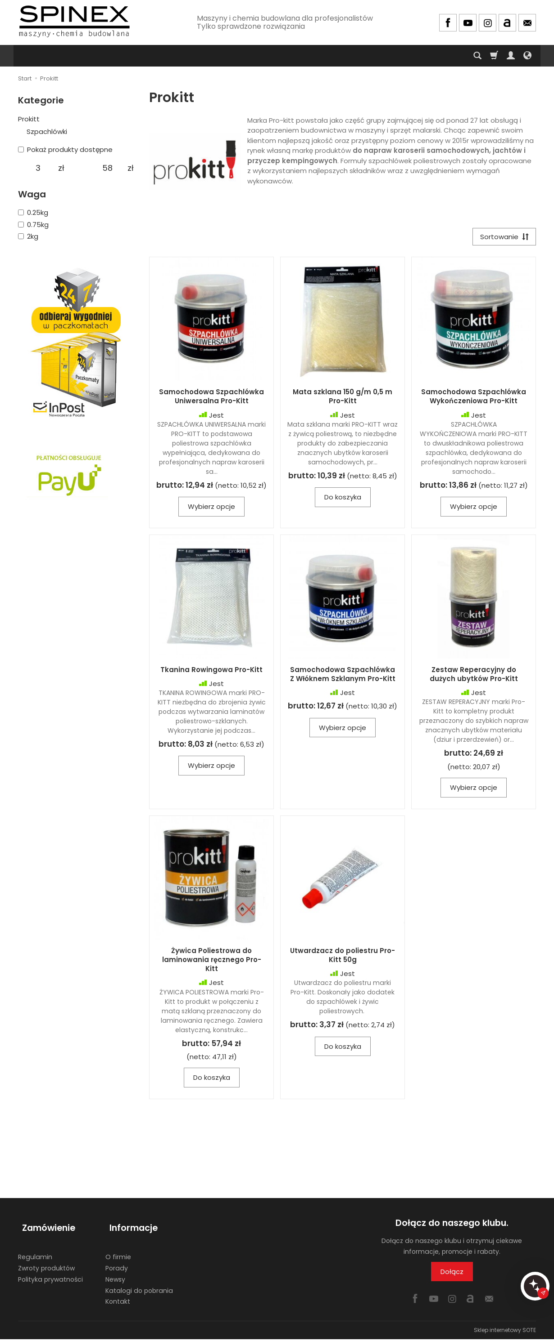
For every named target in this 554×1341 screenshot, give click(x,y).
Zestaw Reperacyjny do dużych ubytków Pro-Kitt (474, 676)
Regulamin (35, 1248)
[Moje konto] (510, 56)
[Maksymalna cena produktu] (107, 168)
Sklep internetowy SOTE (505, 1332)
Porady (116, 1260)
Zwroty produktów (46, 1260)
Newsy (115, 1270)
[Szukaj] (477, 56)
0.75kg (33, 224)
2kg (28, 236)
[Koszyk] (494, 56)
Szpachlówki (47, 131)
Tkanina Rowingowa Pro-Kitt (211, 671)
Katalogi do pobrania (139, 1282)
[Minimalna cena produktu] (38, 168)
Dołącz (451, 1273)
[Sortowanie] (502, 237)
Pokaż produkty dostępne (65, 149)
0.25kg (33, 212)
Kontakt (117, 1293)
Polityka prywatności (50, 1270)
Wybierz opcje (211, 508)
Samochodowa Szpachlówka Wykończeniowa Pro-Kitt (473, 398)
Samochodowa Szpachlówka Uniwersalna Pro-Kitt (211, 398)
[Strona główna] (74, 21)
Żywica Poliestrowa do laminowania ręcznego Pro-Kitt (211, 962)
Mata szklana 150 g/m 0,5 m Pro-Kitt (342, 398)
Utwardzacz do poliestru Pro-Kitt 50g (342, 957)
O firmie (118, 1248)
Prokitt (29, 119)
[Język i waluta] (527, 56)
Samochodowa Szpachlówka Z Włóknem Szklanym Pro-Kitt (342, 676)
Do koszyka (342, 499)
